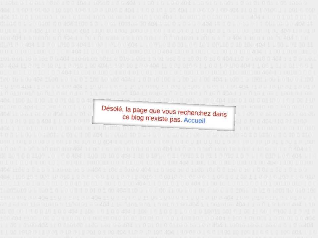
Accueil (194, 120)
